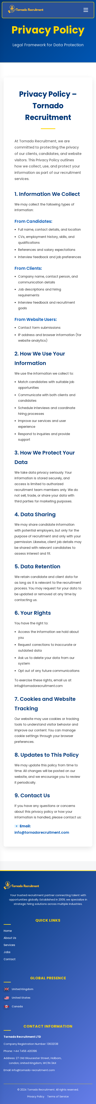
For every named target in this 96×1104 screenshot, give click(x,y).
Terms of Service (58, 1096)
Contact (10, 959)
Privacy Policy (35, 1096)
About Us (10, 938)
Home (8, 931)
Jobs (7, 952)
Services (9, 945)
